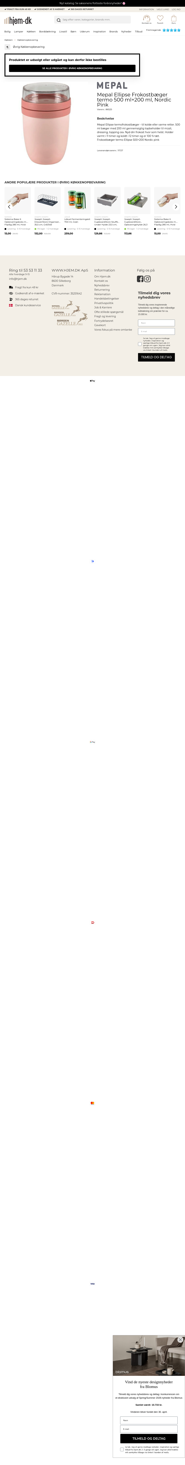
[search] (92, 20)
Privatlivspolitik (103, 303)
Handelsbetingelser (106, 298)
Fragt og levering (105, 316)
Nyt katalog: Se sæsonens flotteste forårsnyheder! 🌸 (93, 3)
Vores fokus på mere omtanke (113, 329)
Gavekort (100, 325)
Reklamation (102, 294)
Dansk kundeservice (28, 305)
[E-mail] (156, 331)
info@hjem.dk (18, 279)
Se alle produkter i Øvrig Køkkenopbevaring (72, 68)
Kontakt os (101, 281)
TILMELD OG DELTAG (156, 357)
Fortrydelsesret (103, 320)
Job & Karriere (103, 307)
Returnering (102, 289)
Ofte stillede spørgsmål (109, 312)
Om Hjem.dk (102, 276)
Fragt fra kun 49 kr (19, 9)
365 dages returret (82, 9)
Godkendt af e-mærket (50, 9)
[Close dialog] (180, 1340)
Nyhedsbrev (101, 285)
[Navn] (156, 323)
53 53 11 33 (32, 270)
